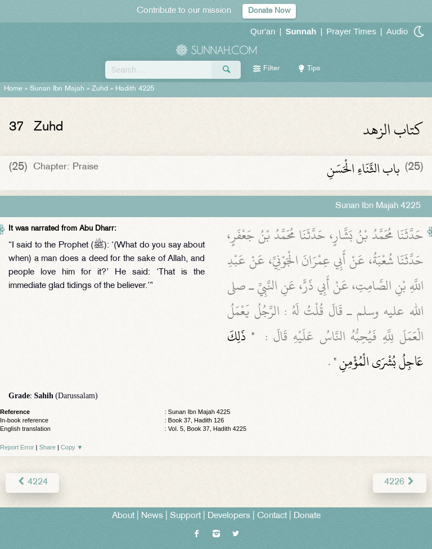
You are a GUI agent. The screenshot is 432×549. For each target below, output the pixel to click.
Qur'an (263, 31)
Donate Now (269, 11)
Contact (272, 516)
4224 (32, 482)
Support (185, 516)
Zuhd (100, 89)
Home (13, 89)
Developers (229, 516)
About (123, 516)
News (152, 516)
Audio (397, 31)
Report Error (17, 447)
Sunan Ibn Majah (57, 89)
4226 (399, 482)
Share (47, 447)
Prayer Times (351, 31)
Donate (307, 516)
